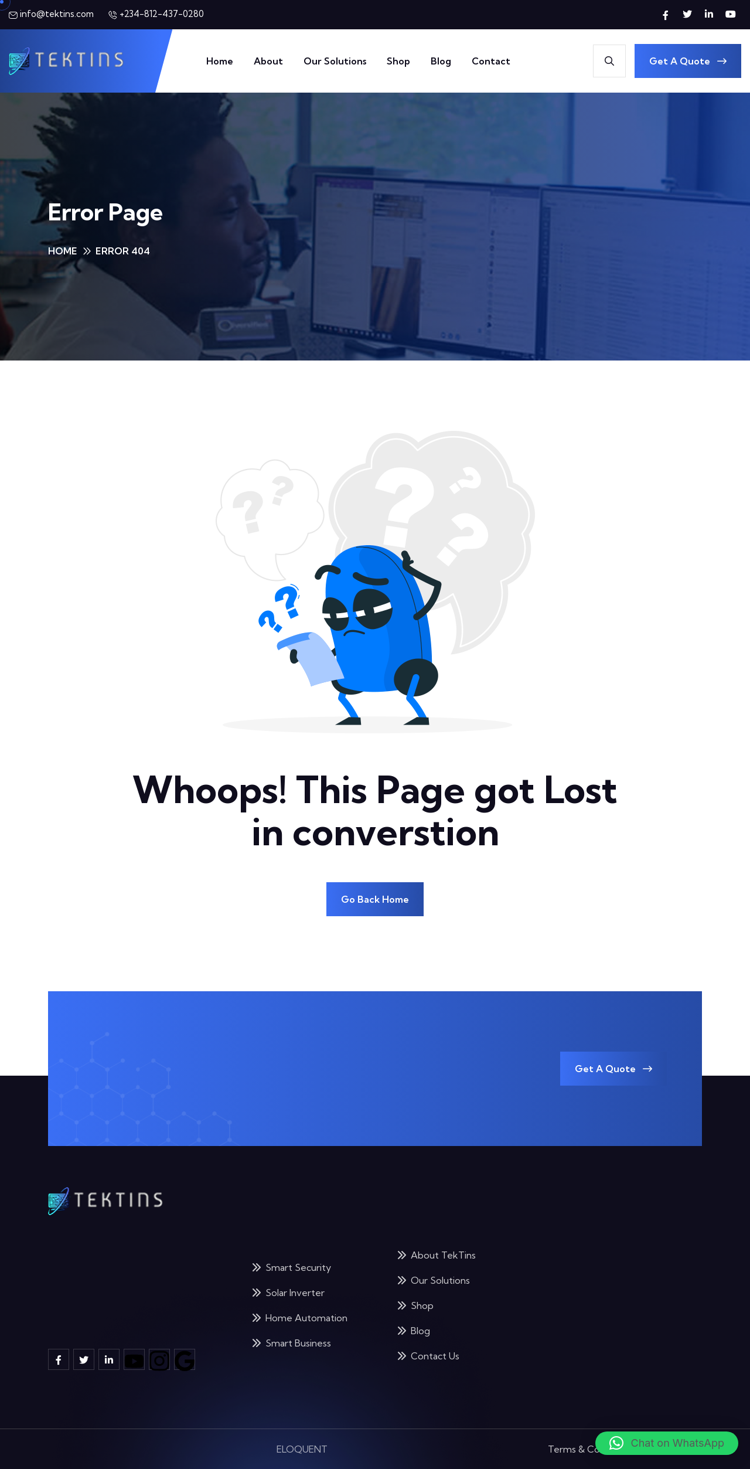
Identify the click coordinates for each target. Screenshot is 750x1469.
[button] (666, 1443)
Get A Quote (688, 61)
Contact (491, 61)
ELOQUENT (302, 1438)
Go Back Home (375, 899)
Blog (441, 61)
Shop (398, 61)
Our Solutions (335, 61)
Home (219, 61)
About (268, 61)
